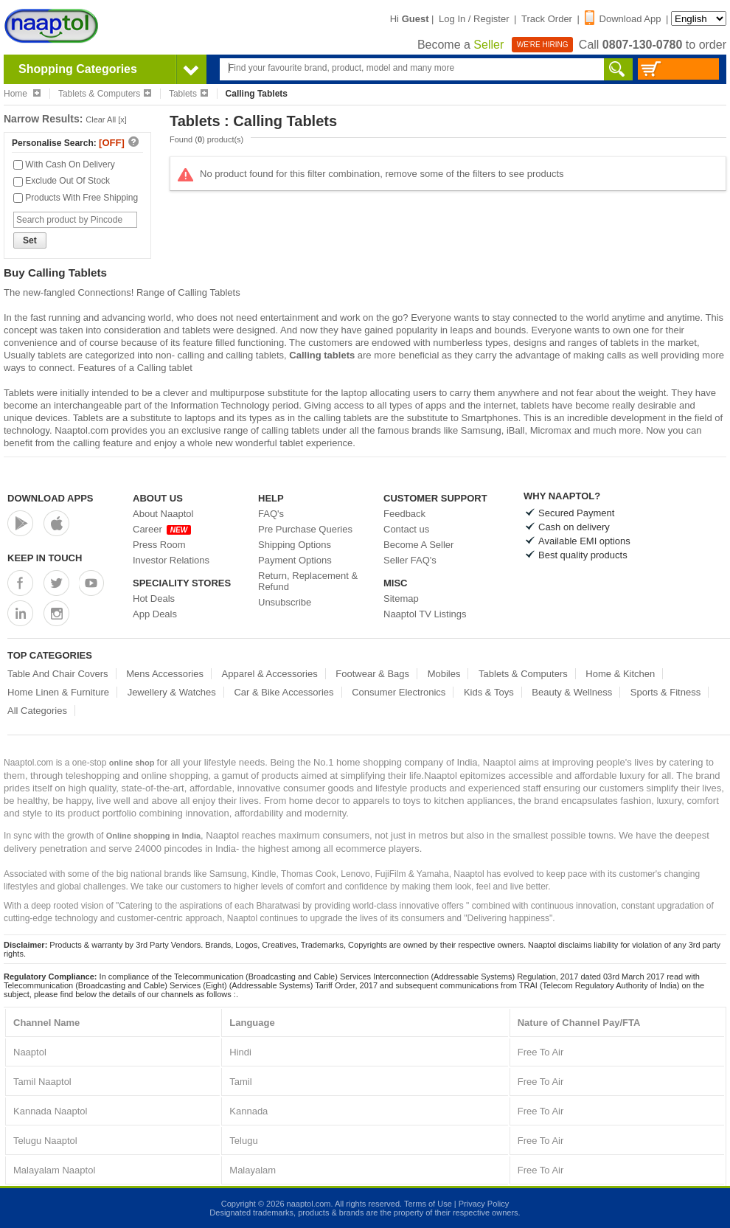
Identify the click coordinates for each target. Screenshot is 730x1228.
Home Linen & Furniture (58, 692)
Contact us (406, 529)
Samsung (481, 430)
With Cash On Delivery (64, 164)
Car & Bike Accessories (283, 692)
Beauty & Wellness (572, 692)
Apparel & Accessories (270, 673)
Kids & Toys (489, 692)
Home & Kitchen (620, 673)
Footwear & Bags (372, 673)
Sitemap (401, 598)
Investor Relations (171, 560)
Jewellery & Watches (172, 692)
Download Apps (50, 498)
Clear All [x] (106, 119)
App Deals (155, 614)
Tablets (188, 94)
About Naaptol (163, 513)
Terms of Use (428, 1203)
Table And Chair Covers (57, 673)
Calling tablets (322, 355)
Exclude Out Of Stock (61, 181)
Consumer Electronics (398, 692)
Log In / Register (474, 18)
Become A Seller (418, 544)
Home (22, 94)
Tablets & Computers (104, 94)
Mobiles (444, 673)
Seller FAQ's (410, 560)
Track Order (546, 18)
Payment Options (295, 560)
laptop (353, 392)
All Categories (37, 710)
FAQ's (271, 513)
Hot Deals (154, 598)
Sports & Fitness (665, 692)
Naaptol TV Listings (425, 614)
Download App (623, 18)
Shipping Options (294, 544)
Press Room (159, 544)
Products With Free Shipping (75, 197)
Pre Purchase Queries (305, 529)
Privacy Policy (484, 1203)
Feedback (404, 513)
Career (162, 529)
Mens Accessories (165, 673)
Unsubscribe (284, 602)
